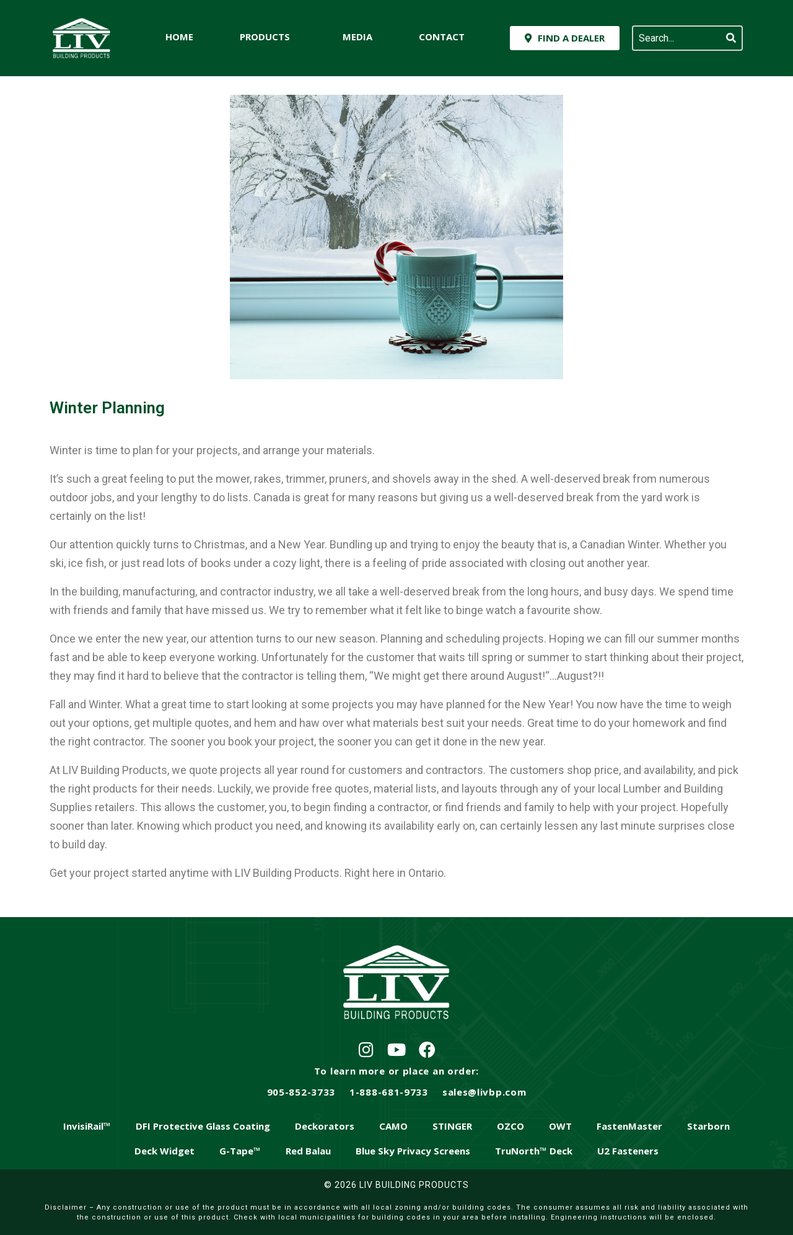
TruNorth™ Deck (533, 1151)
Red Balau (308, 1151)
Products (265, 36)
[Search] (731, 38)
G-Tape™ (240, 1151)
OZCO (510, 1126)
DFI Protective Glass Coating (203, 1126)
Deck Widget (164, 1151)
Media (357, 36)
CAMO (393, 1126)
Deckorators (324, 1126)
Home (179, 36)
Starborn (708, 1126)
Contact (442, 36)
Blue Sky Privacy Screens (413, 1151)
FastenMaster (629, 1126)
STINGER (452, 1126)
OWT (560, 1126)
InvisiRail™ (87, 1126)
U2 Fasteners (628, 1151)
